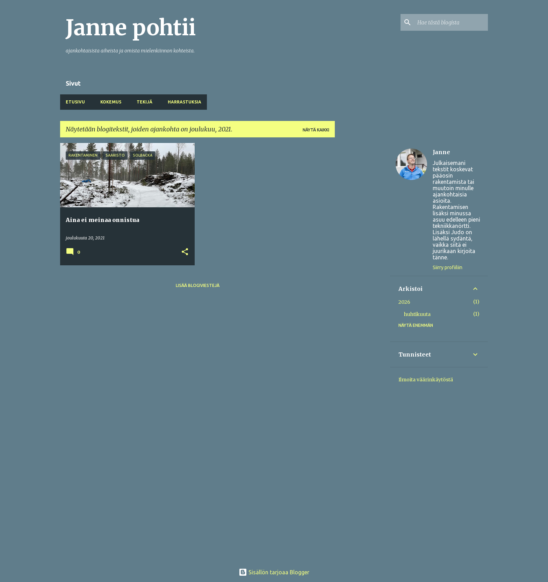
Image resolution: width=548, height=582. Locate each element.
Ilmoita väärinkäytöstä (425, 379)
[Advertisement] (362, 248)
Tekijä (144, 102)
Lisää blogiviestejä (197, 285)
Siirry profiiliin (447, 267)
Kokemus (110, 102)
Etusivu (75, 102)
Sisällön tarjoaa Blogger (274, 572)
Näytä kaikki (316, 130)
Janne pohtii (131, 27)
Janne (441, 152)
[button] (185, 252)
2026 (404, 302)
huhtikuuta (417, 314)
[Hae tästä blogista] (451, 22)
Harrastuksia (184, 102)
